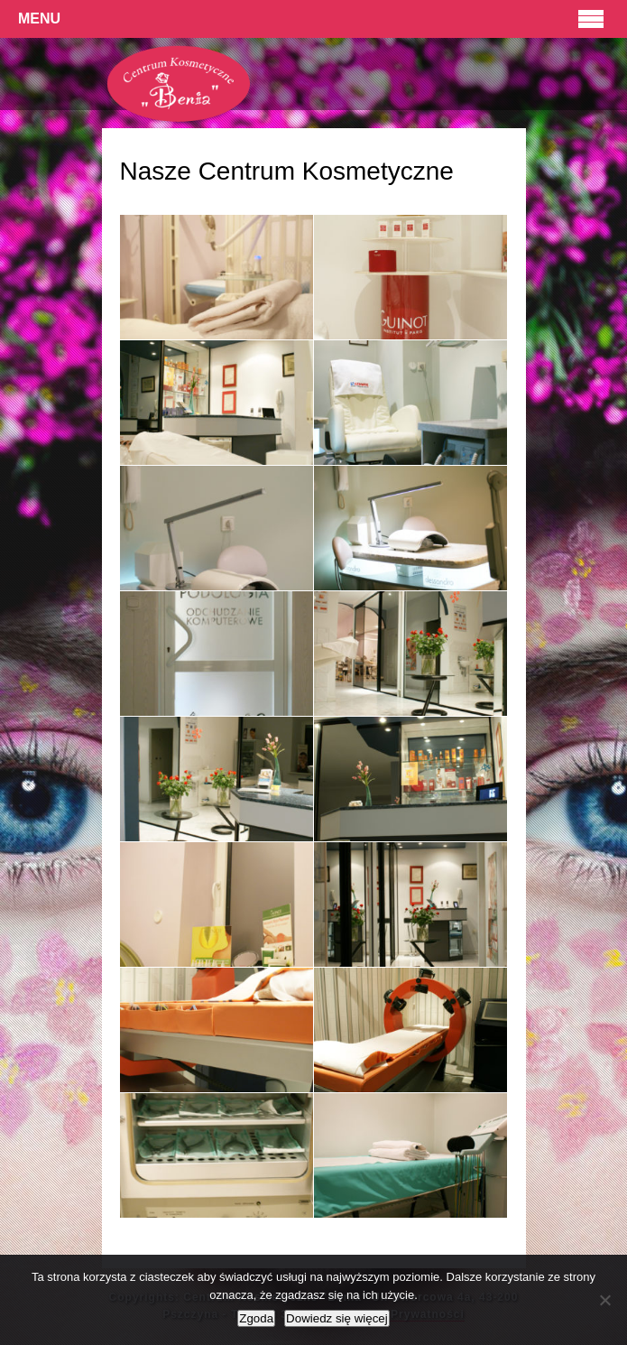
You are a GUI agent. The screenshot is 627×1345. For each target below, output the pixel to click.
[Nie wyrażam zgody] (604, 1300)
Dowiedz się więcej (337, 1318)
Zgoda (256, 1318)
